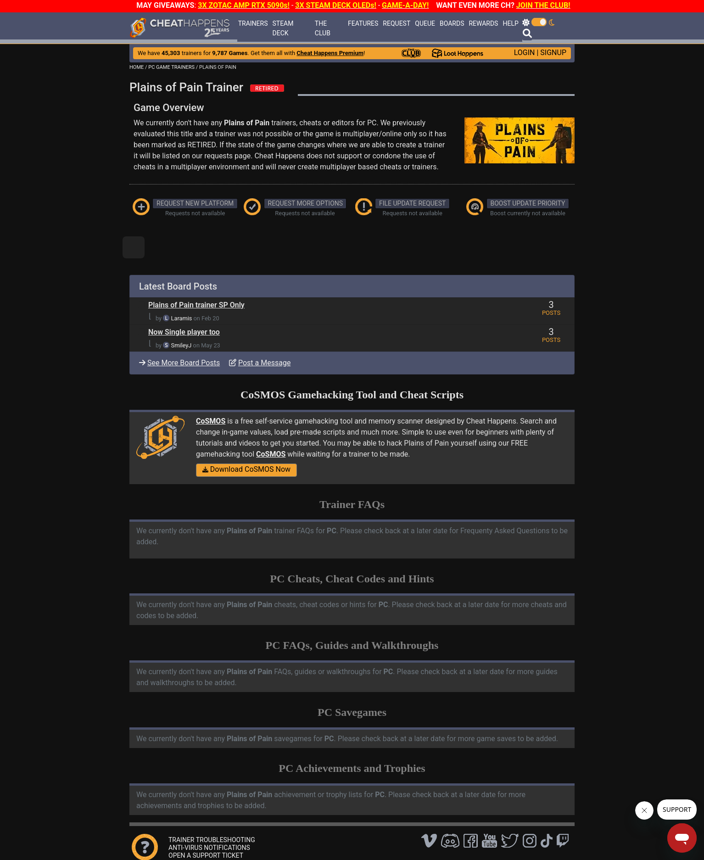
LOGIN (524, 52)
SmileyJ (181, 345)
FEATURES (363, 23)
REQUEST (396, 23)
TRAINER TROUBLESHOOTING (211, 839)
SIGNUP (553, 52)
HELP (510, 23)
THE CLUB (322, 28)
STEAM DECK (282, 28)
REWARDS (483, 23)
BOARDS (452, 23)
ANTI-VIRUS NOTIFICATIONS (209, 847)
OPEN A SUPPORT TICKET (205, 855)
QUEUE (425, 23)
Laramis (181, 318)
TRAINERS (253, 23)
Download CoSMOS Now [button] (246, 469)
